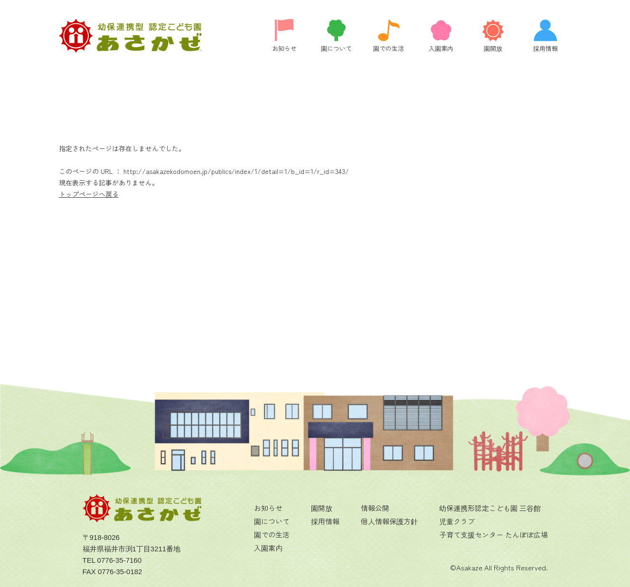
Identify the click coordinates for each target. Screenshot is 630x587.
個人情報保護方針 (389, 521)
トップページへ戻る (89, 194)
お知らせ (268, 508)
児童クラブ (457, 521)
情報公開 (375, 508)
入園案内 (268, 548)
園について (272, 521)
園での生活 (272, 534)
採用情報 (325, 521)
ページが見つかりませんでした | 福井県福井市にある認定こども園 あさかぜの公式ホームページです (130, 36)
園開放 (321, 508)
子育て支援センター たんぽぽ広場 (493, 534)
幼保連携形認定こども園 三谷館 (490, 508)
